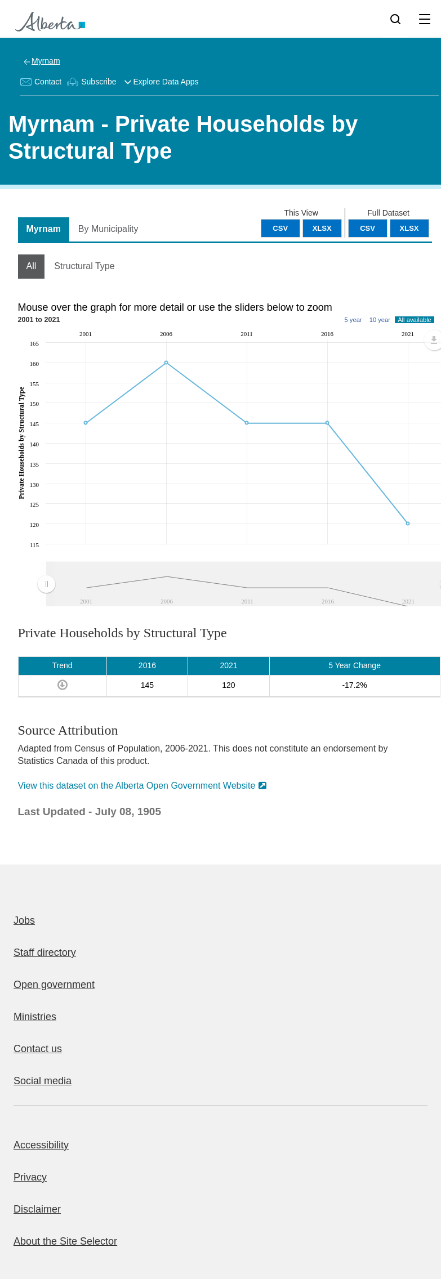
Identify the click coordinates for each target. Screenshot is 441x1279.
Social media (43, 1080)
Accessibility (41, 1145)
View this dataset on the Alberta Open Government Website (137, 785)
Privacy (30, 1177)
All (31, 266)
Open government (54, 984)
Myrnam (46, 60)
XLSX (409, 228)
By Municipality (108, 229)
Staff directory (45, 952)
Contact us (38, 1048)
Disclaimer (37, 1209)
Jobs (24, 920)
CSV (367, 228)
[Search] (395, 18)
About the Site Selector (65, 1241)
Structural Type (84, 266)
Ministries (35, 1016)
